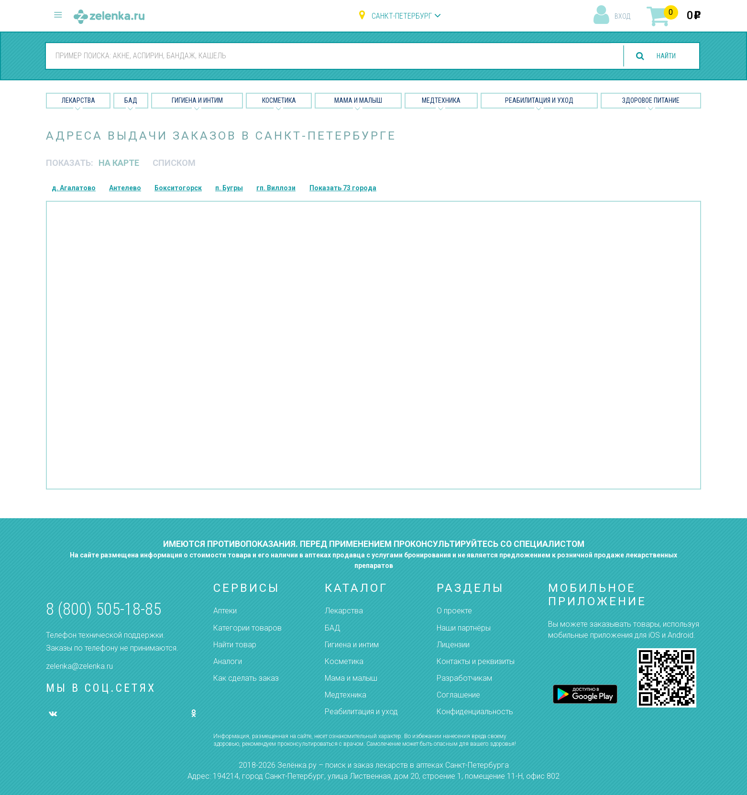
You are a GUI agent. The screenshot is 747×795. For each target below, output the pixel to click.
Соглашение (458, 694)
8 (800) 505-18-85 (103, 609)
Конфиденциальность (475, 711)
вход (622, 16)
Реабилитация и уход (539, 100)
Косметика (279, 100)
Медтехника (441, 100)
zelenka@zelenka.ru (79, 666)
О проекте (454, 610)
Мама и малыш (358, 100)
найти (662, 56)
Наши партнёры (464, 627)
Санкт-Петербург (402, 16)
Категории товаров (247, 627)
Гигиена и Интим (197, 100)
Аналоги (227, 661)
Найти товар (234, 644)
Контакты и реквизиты (476, 661)
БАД (130, 100)
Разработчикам (464, 678)
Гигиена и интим (352, 644)
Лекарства (78, 100)
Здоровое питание (651, 100)
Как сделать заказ (246, 678)
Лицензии (453, 644)
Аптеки (225, 610)
